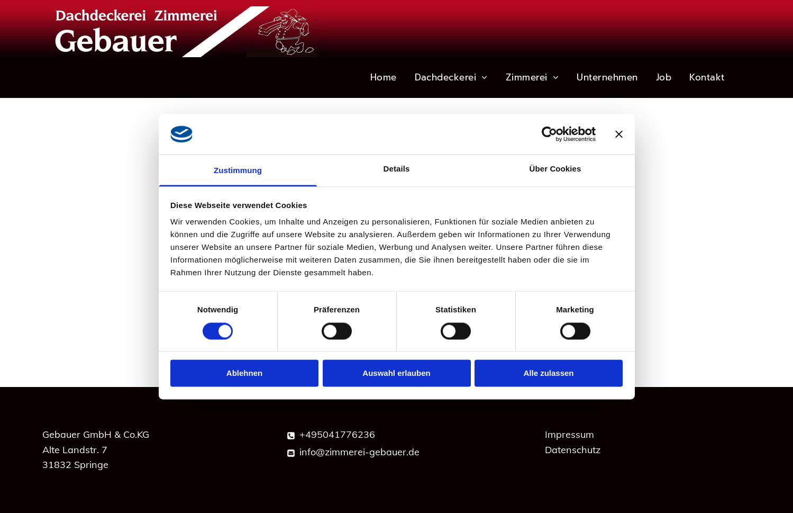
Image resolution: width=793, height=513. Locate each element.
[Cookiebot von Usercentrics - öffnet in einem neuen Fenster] (549, 134)
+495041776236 (337, 434)
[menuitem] (384, 77)
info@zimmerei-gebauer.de (359, 452)
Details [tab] (397, 169)
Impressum (569, 434)
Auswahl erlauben (396, 373)
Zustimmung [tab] (238, 170)
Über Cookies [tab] (555, 169)
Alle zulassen (548, 373)
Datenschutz (572, 450)
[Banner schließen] (619, 134)
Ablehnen (244, 373)
